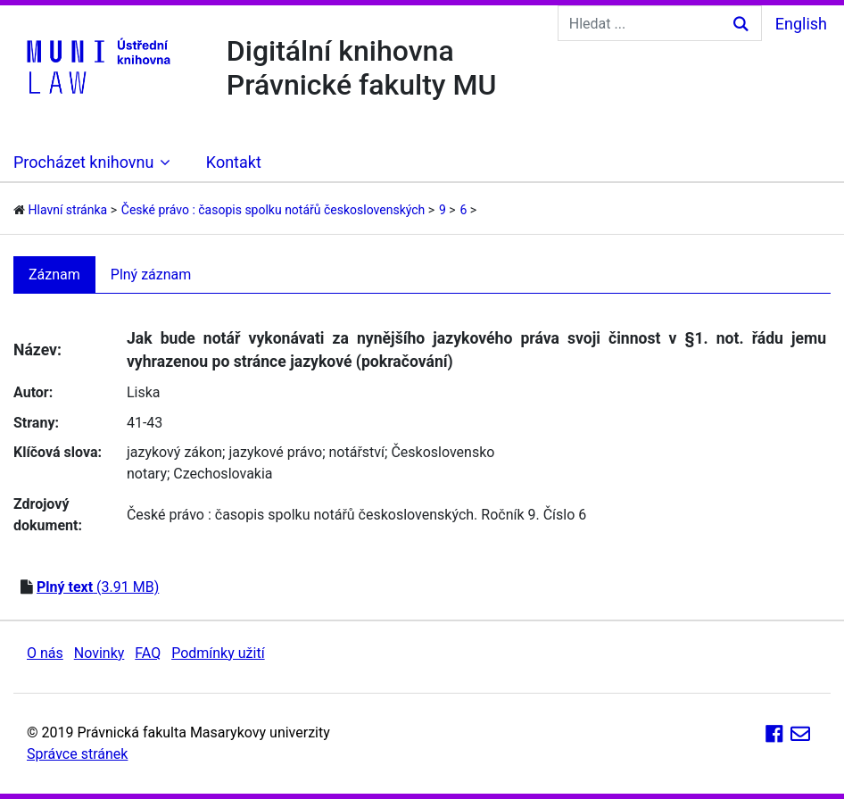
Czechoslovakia (222, 473)
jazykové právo (275, 452)
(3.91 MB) (98, 586)
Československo (442, 452)
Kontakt (233, 162)
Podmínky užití (217, 653)
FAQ (148, 653)
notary (147, 473)
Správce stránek (77, 753)
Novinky (99, 653)
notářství (357, 452)
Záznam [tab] (54, 274)
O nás (45, 653)
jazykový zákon (174, 452)
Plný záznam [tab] (151, 274)
